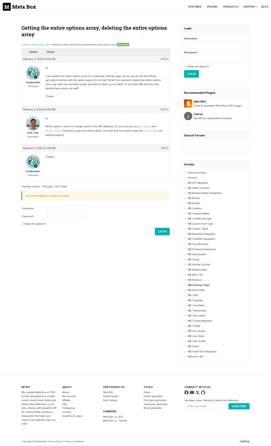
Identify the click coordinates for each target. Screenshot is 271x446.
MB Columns (193, 208)
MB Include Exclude (197, 264)
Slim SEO (108, 392)
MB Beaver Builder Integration (203, 192)
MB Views (191, 346)
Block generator (153, 407)
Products (230, 6)
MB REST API (193, 274)
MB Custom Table (196, 228)
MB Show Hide (194, 290)
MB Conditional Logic (198, 218)
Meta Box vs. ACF (113, 416)
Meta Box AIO (193, 356)
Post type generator (155, 400)
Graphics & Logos (72, 415)
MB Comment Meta (196, 213)
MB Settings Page (40, 44)
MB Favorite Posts (196, 244)
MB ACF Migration (196, 182)
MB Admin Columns (196, 187)
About (65, 392)
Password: (28, 216)
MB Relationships (195, 269)
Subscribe (239, 406)
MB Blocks (192, 198)
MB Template (193, 300)
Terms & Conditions (74, 441)
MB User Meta (194, 336)
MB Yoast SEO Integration (200, 351)
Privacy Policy (55, 441)
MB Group (191, 259)
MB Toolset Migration (198, 320)
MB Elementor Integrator (199, 233)
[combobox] (215, 145)
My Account (69, 396)
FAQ (64, 404)
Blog (264, 6)
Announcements (195, 172)
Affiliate (66, 400)
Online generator (153, 396)
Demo (147, 392)
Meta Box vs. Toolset (115, 420)
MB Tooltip (192, 325)
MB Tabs (191, 295)
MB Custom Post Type (198, 223)
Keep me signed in (35, 223)
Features (194, 6)
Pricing (212, 6)
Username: (28, 208)
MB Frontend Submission (200, 249)
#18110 (165, 148)
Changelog (68, 407)
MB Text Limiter (194, 315)
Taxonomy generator (156, 404)
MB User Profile (195, 341)
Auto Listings (110, 400)
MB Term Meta (194, 305)
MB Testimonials (195, 310)
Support (249, 6)
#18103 (165, 58)
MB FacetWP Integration (199, 238)
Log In (162, 231)
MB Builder (192, 203)
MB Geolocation (195, 254)
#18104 (165, 109)
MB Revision (193, 279)
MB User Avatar (194, 330)
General (190, 177)
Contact (66, 411)
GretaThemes (110, 396)
